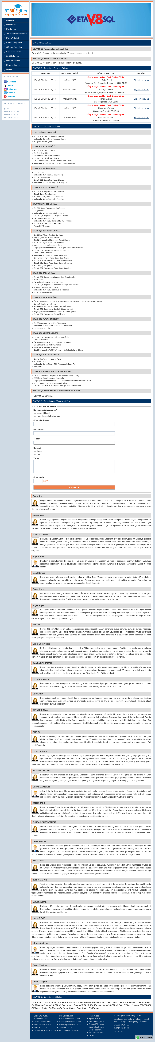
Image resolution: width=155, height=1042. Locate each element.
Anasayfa (10, 20)
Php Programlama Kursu (70, 1027)
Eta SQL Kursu (50, 1005)
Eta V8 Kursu (144, 1005)
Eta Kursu (36, 1005)
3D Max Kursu (65, 1030)
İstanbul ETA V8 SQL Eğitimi (116, 1007)
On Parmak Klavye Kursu (45, 1033)
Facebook (11, 82)
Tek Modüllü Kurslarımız (16, 34)
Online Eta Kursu (50, 1010)
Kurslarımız (11, 29)
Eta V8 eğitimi (38, 1007)
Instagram (11, 89)
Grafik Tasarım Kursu (43, 1024)
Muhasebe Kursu (41, 1021)
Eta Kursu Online (67, 1010)
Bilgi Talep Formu (13, 52)
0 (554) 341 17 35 (11, 117)
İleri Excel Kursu (66, 1018)
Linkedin (11, 93)
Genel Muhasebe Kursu (69, 1021)
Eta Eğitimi (112, 1005)
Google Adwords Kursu (69, 1033)
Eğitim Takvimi (12, 38)
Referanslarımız (13, 65)
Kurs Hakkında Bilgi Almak (47, 416)
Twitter (10, 85)
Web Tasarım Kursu (42, 1027)
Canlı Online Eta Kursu (87, 1010)
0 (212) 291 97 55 (11, 112)
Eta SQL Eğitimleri (127, 1005)
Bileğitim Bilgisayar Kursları (15, 10)
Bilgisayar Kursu (41, 1018)
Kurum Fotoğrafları (14, 43)
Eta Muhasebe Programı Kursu (91, 1005)
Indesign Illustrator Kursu (70, 1024)
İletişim (9, 70)
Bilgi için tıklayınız (141, 80)
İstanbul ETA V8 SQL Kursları (87, 1007)
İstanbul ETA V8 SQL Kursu (59, 1007)
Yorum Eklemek (42, 413)
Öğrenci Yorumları (14, 47)
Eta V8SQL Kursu (66, 1005)
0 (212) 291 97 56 (11, 114)
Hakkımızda (11, 25)
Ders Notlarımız (13, 61)
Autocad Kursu (40, 1030)
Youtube (11, 96)
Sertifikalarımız (12, 56)
